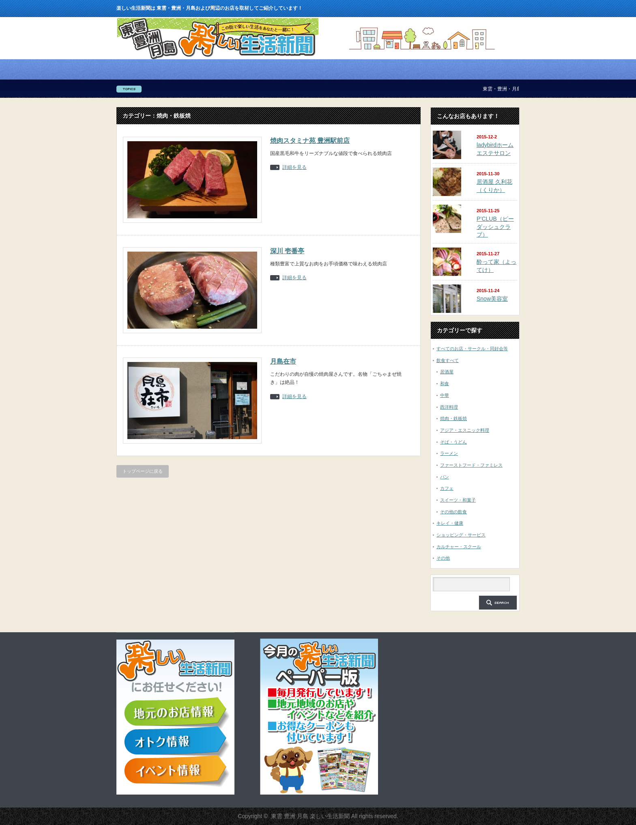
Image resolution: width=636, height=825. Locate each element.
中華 (444, 395)
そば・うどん (453, 441)
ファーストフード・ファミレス (471, 465)
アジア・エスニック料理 (464, 430)
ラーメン (449, 453)
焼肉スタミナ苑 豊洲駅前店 (310, 140)
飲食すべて (447, 360)
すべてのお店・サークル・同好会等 (472, 348)
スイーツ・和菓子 (458, 500)
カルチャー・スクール (458, 546)
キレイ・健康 (449, 523)
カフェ (446, 488)
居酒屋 (446, 371)
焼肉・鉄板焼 (453, 418)
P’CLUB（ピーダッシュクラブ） (495, 226)
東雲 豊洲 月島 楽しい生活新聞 (310, 816)
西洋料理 (449, 407)
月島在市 (283, 361)
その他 (443, 558)
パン (444, 476)
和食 (444, 383)
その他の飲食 (453, 511)
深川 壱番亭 (287, 251)
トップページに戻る (142, 471)
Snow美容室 (492, 298)
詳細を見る (294, 167)
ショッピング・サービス (461, 534)
